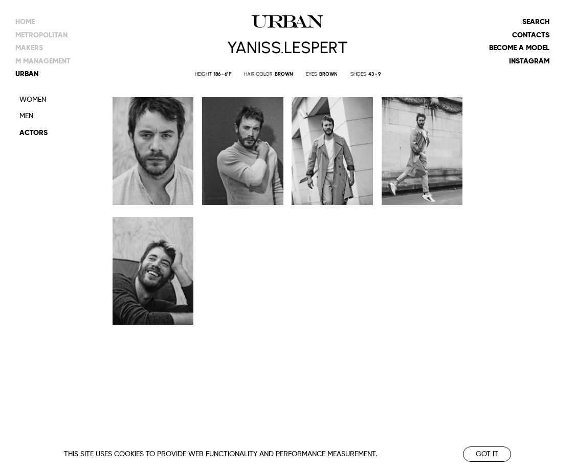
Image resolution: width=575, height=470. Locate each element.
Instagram (529, 61)
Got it (487, 454)
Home (25, 22)
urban (26, 74)
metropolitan (41, 35)
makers (29, 48)
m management (43, 61)
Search (535, 22)
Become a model (519, 48)
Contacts (530, 35)
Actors (33, 133)
